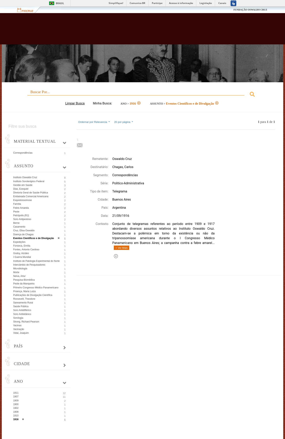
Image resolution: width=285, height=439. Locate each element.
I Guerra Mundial (22, 257)
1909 (16, 400)
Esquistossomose (22, 200)
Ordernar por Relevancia (94, 121)
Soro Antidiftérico (22, 310)
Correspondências (22, 152)
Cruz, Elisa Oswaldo (24, 230)
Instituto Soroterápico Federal (28, 181)
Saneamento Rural (23, 302)
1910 (16, 415)
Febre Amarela (21, 208)
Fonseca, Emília (21, 245)
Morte (16, 272)
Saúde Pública (20, 306)
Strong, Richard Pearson (26, 321)
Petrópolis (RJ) (21, 215)
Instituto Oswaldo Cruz (25, 177)
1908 (16, 411)
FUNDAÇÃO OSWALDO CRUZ (250, 9)
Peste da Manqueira (23, 283)
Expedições (19, 242)
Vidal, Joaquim (21, 333)
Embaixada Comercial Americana (30, 196)
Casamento (19, 226)
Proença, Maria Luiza (24, 291)
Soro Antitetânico (22, 314)
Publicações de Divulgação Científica (32, 295)
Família (17, 204)
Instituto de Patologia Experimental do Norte (36, 261)
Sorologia (18, 318)
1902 (16, 408)
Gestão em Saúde (22, 185)
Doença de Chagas (23, 234)
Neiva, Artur (19, 276)
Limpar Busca (75, 103)
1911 (16, 392)
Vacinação (18, 329)
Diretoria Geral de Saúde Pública (30, 192)
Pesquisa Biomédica (24, 279)
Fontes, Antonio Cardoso (26, 249)
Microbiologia (20, 268)
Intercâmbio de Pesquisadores (29, 264)
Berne (16, 223)
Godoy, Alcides (21, 253)
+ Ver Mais (121, 247)
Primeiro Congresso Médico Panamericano (36, 287)
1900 (16, 404)
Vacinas (17, 325)
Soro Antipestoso (22, 219)
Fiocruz (27, 10)
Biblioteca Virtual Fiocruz (123, 30)
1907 (16, 396)
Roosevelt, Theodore (24, 298)
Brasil (60, 3)
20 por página (124, 121)
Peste (16, 211)
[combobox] (143, 95)
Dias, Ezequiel (20, 188)
